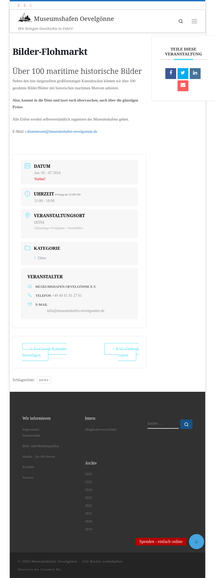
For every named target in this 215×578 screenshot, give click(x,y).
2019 (88, 529)
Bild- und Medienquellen (41, 446)
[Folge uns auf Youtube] (24, 5)
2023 (88, 497)
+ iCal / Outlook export (125, 352)
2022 (88, 505)
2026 (88, 474)
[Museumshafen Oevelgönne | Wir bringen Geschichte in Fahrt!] (25, 18)
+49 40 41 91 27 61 (67, 295)
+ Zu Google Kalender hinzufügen (44, 352)
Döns (40, 258)
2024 (88, 490)
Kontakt (28, 467)
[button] (196, 541)
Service (28, 477)
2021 (88, 513)
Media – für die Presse (39, 456)
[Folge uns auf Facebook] (18, 5)
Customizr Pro (50, 569)
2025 (88, 482)
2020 (88, 521)
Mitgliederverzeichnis (101, 429)
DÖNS (44, 380)
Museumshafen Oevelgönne (54, 561)
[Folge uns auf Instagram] (30, 5)
